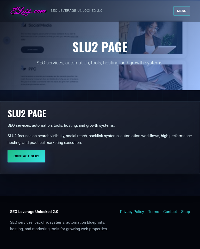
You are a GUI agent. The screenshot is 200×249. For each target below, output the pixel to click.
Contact (170, 211)
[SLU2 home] (56, 11)
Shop (185, 211)
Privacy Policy (132, 211)
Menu (181, 11)
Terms (153, 211)
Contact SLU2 (26, 156)
